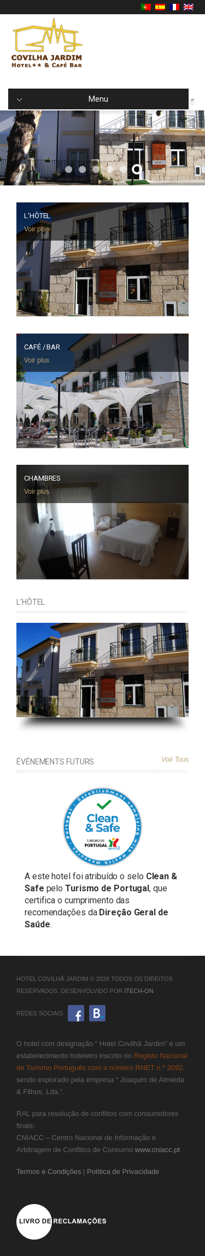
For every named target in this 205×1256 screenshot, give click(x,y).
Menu (62, 99)
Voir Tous (175, 759)
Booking (97, 1013)
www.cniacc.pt (157, 1150)
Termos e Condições (48, 1171)
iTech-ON (138, 991)
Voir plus (36, 229)
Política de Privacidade (123, 1171)
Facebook (76, 1013)
